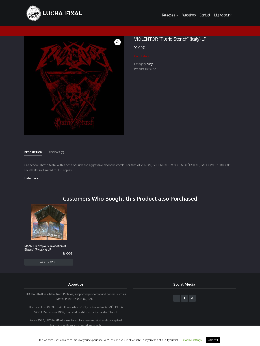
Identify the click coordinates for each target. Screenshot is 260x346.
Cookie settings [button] (192, 339)
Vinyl (150, 64)
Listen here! (31, 178)
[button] (117, 42)
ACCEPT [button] (213, 340)
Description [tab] (33, 152)
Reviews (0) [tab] (56, 152)
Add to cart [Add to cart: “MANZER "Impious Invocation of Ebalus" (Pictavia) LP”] (48, 262)
